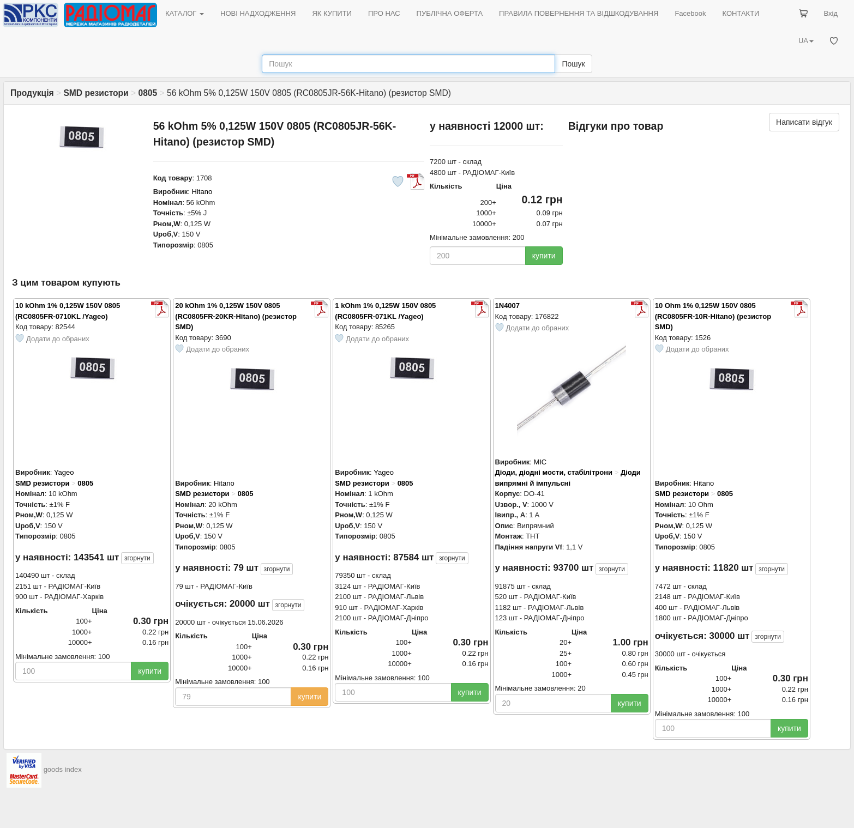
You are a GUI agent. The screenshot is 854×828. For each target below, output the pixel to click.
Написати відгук (804, 122)
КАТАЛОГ (184, 13)
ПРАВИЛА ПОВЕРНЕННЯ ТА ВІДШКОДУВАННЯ (578, 13)
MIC (539, 462)
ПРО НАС (384, 13)
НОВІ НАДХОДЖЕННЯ (258, 13)
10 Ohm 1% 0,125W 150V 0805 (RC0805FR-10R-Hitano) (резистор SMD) (713, 316)
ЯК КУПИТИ (332, 13)
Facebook (690, 13)
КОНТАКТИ (740, 13)
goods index (63, 770)
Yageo (64, 472)
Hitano (202, 192)
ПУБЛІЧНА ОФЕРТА (450, 13)
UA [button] (806, 41)
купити (544, 255)
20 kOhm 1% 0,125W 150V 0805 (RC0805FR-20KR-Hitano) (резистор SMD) (236, 316)
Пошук (573, 63)
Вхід (831, 13)
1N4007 (507, 305)
